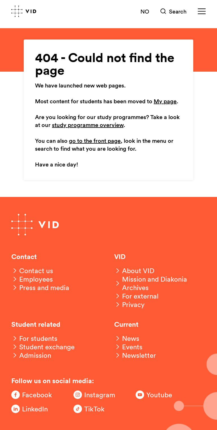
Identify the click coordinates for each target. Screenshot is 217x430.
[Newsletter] (135, 355)
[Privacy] (129, 304)
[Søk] (173, 11)
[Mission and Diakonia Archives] (160, 283)
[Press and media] (40, 287)
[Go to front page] (23, 11)
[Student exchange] (43, 347)
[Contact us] (32, 270)
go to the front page (95, 141)
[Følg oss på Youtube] (158, 394)
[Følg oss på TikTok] (96, 409)
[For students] (34, 338)
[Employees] (32, 279)
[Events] (128, 347)
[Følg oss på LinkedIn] (34, 409)
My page (165, 101)
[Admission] (31, 355)
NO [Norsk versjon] (144, 11)
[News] (126, 338)
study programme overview (87, 125)
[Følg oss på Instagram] (96, 394)
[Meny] (202, 11)
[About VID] (134, 270)
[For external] (136, 296)
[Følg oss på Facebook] (34, 394)
